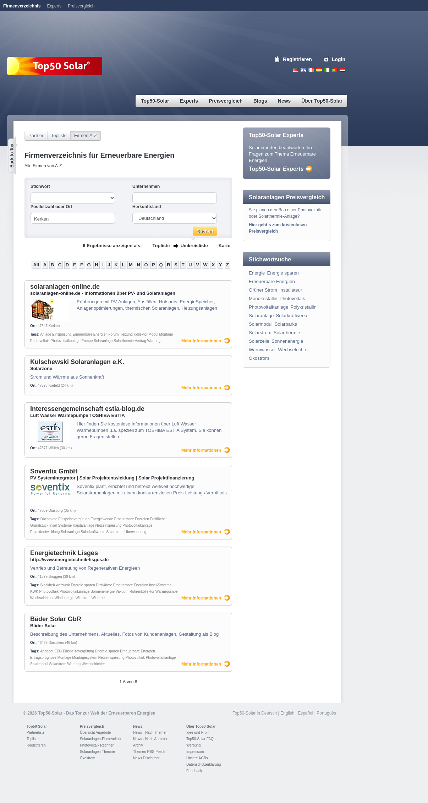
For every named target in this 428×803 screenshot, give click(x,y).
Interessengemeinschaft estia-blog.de (87, 408)
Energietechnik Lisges (64, 553)
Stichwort (40, 186)
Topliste (59, 135)
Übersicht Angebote (95, 732)
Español (305, 713)
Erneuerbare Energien (89, 334)
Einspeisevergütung (73, 519)
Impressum (195, 752)
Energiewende (101, 519)
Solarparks (286, 324)
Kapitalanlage (83, 525)
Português (326, 713)
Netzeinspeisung (108, 525)
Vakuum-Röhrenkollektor (135, 591)
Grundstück (39, 525)
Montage (166, 334)
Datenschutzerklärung (203, 764)
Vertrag (140, 341)
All (36, 264)
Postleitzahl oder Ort (51, 206)
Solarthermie (124, 341)
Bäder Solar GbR (55, 619)
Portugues (335, 70)
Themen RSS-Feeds (149, 752)
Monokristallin (263, 298)
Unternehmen (146, 186)
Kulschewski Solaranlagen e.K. (77, 361)
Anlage (45, 334)
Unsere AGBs (197, 758)
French (311, 70)
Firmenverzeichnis (21, 6)
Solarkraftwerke (93, 532)
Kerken (54, 326)
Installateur (290, 290)
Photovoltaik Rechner (97, 745)
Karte (224, 245)
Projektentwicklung (45, 532)
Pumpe (87, 341)
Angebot (46, 651)
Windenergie (65, 598)
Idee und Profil (197, 732)
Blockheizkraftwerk (55, 585)
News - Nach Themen (150, 732)
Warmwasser (262, 349)
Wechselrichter (42, 598)
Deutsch (295, 70)
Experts (54, 6)
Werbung (193, 745)
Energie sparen (83, 585)
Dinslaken (56, 643)
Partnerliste (36, 732)
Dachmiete (48, 519)
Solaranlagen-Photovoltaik (100, 739)
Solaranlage (103, 341)
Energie (257, 273)
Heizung (126, 334)
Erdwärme (104, 585)
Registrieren (297, 59)
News (137, 726)
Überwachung (136, 532)
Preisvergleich (92, 726)
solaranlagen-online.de (65, 286)
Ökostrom (259, 358)
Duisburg (56, 510)
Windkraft (83, 598)
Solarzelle (259, 341)
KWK (34, 591)
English (303, 70)
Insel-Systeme (60, 525)
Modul (153, 334)
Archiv (138, 745)
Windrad (98, 598)
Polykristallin (303, 307)
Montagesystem (84, 658)
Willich (54, 448)
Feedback (194, 771)
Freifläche (158, 519)
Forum (114, 334)
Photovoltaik (39, 341)
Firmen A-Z (85, 135)
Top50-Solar (276, 169)
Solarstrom (115, 532)
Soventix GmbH (54, 471)
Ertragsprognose (43, 658)
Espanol (319, 70)
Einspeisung (61, 334)
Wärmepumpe (166, 591)
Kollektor (141, 334)
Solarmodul (39, 664)
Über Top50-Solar (201, 726)
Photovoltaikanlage (65, 341)
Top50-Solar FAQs (200, 739)
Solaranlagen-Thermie (97, 752)
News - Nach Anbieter (150, 739)
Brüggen (55, 577)
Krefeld (54, 385)
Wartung (153, 341)
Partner (36, 135)
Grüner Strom (263, 290)
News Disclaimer (146, 758)
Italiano (327, 70)
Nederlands (342, 70)
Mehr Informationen (201, 340)
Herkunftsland (146, 206)
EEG (58, 651)
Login (338, 59)
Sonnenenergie (102, 591)
